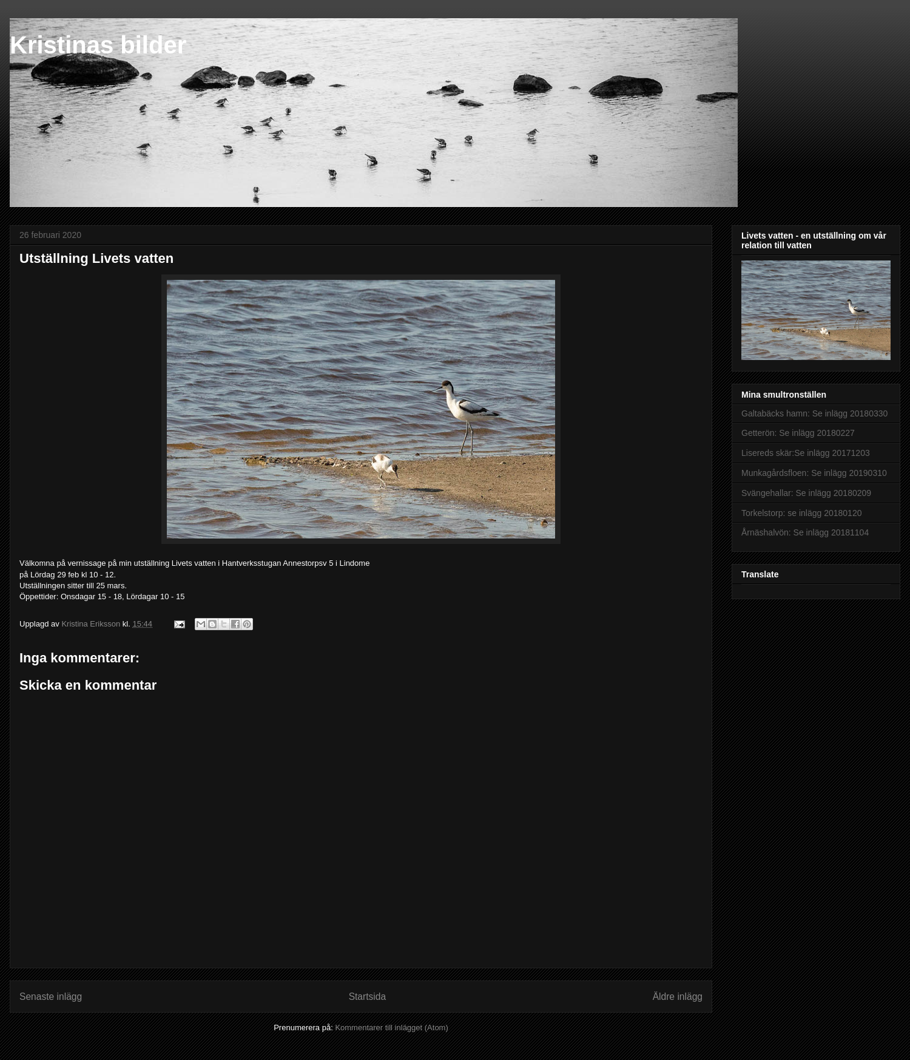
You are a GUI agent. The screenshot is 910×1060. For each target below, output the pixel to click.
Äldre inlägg (678, 996)
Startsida (367, 996)
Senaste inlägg (50, 996)
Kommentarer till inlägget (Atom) (391, 1027)
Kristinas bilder (98, 45)
